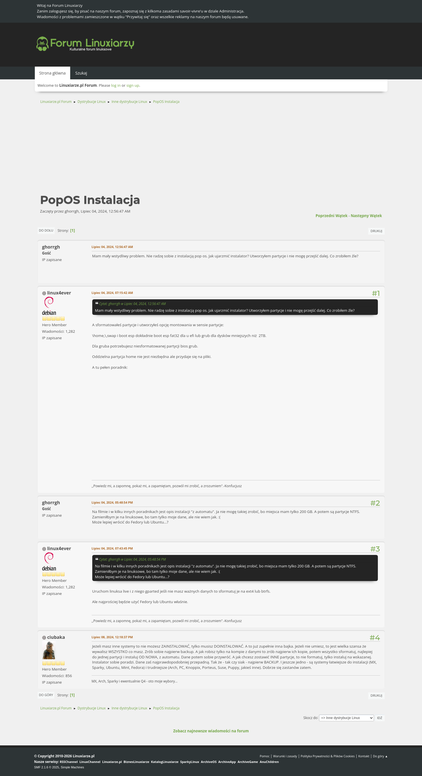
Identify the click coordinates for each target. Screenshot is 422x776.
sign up (133, 85)
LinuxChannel (90, 762)
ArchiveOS (209, 762)
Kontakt (363, 756)
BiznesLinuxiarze (136, 762)
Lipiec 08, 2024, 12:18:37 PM (112, 637)
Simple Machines (72, 767)
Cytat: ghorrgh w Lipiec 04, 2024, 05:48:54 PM (132, 559)
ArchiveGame (247, 762)
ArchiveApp (227, 762)
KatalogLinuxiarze (165, 762)
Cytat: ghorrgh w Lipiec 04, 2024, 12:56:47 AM (132, 303)
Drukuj (376, 231)
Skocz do (310, 717)
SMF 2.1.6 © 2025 (46, 767)
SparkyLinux (189, 762)
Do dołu (46, 230)
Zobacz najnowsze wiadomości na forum (211, 730)
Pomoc (265, 756)
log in (116, 85)
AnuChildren (269, 762)
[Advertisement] (211, 151)
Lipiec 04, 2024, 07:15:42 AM (112, 293)
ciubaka (56, 637)
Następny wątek (366, 215)
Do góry (46, 695)
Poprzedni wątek (332, 215)
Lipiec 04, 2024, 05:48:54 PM (112, 502)
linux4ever (59, 293)
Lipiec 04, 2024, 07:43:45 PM (112, 548)
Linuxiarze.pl (112, 762)
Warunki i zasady (285, 756)
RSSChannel (69, 762)
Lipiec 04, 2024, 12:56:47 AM (112, 247)
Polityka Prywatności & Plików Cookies (328, 756)
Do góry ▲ (380, 756)
